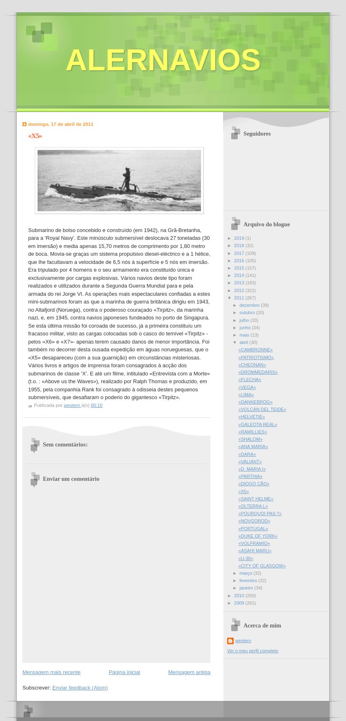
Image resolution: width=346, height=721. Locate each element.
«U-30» (246, 558)
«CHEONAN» (252, 364)
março (246, 573)
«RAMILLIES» (253, 431)
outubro (247, 312)
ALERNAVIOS (163, 60)
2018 (240, 245)
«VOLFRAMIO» (254, 543)
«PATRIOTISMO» (256, 357)
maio (244, 335)
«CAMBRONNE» (256, 349)
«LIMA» (246, 394)
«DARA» (247, 454)
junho (245, 327)
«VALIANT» (250, 461)
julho (244, 320)
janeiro (246, 587)
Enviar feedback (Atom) (80, 688)
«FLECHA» (250, 379)
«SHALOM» (251, 439)
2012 (240, 290)
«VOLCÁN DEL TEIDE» (262, 409)
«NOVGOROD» (254, 520)
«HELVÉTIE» (252, 416)
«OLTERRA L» (253, 506)
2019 (240, 238)
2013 (240, 282)
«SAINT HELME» (256, 498)
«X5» (244, 491)
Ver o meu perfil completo (252, 650)
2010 (240, 595)
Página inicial (124, 672)
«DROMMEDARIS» (258, 372)
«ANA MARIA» (253, 446)
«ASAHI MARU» (255, 550)
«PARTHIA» (251, 476)
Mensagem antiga (189, 672)
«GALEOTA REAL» (258, 424)
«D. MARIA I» (252, 469)
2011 (240, 297)
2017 (240, 253)
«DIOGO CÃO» (254, 483)
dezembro (250, 305)
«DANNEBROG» (256, 402)
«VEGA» (247, 387)
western (243, 640)
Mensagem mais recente (51, 672)
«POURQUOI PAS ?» (260, 513)
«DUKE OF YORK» (258, 535)
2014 (240, 275)
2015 (240, 268)
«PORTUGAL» (253, 528)
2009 (240, 602)
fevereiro (248, 580)
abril (244, 342)
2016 (240, 260)
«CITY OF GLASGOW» (262, 565)
